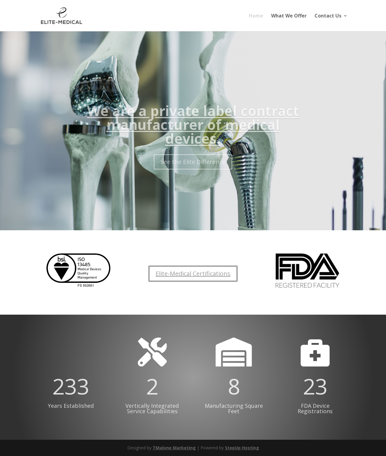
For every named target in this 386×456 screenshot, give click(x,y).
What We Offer (289, 16)
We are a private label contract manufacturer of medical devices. (193, 130)
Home (256, 16)
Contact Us (328, 16)
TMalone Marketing (174, 448)
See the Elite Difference (193, 168)
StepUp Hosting (242, 448)
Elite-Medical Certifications (193, 273)
